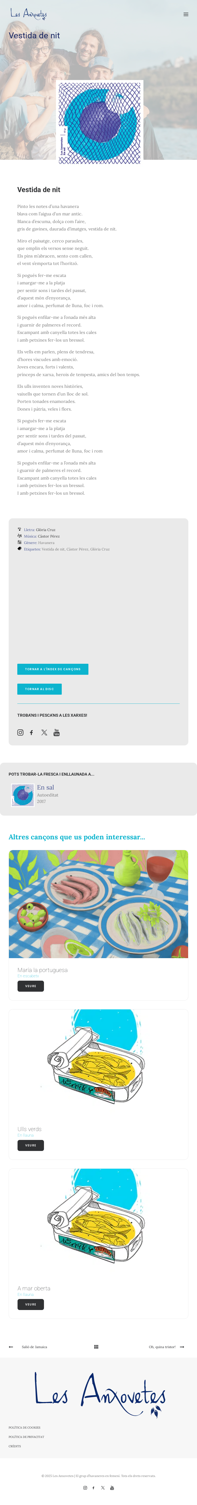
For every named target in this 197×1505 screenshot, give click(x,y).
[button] (186, 14)
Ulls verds (30, 1129)
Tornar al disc (39, 689)
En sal (45, 787)
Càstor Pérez (49, 536)
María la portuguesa (43, 970)
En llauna (26, 1135)
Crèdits (15, 1446)
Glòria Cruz (45, 529)
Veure (30, 986)
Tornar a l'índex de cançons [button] (53, 669)
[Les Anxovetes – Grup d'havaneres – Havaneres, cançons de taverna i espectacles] (28, 14)
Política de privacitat (26, 1437)
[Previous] (44, 1347)
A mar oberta (34, 1288)
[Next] (152, 1347)
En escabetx (28, 975)
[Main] (98, 1347)
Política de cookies (24, 1427)
